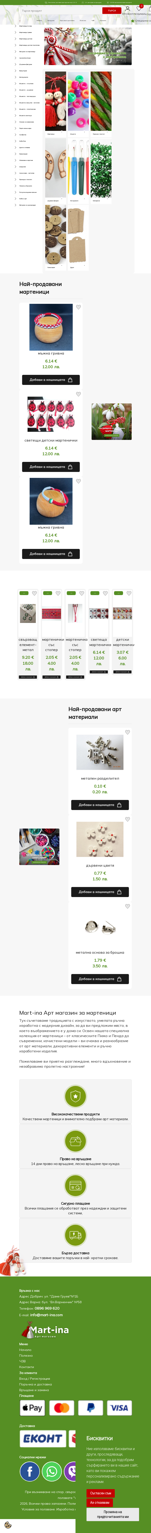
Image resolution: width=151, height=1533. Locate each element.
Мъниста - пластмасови (19, 109)
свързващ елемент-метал (28, 644)
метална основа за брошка (100, 952)
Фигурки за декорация (19, 205)
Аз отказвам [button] (99, 1502)
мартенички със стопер (53, 644)
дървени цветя (100, 865)
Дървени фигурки (19, 64)
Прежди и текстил (19, 179)
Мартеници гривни (19, 32)
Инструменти (19, 77)
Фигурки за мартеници (19, 51)
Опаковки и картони (19, 160)
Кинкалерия (19, 153)
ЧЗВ (93, 20)
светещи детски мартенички (51, 440)
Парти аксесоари (19, 128)
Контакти (103, 20)
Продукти (51, 20)
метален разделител (100, 778)
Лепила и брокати (19, 185)
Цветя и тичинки (19, 147)
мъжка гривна (51, 353)
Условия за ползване (38, 1509)
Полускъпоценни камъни (19, 192)
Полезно (83, 20)
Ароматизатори (19, 58)
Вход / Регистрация (34, 1379)
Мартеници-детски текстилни (19, 45)
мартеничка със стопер (77, 644)
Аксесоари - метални (19, 173)
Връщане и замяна (34, 1390)
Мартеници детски (19, 38)
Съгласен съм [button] (100, 1493)
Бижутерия (19, 70)
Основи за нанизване (19, 121)
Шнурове (19, 166)
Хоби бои (19, 141)
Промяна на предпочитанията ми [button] (113, 1514)
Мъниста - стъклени (19, 83)
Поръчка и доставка (67, 20)
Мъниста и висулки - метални (19, 102)
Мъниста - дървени (19, 89)
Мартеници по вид (19, 26)
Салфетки (19, 134)
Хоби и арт (19, 198)
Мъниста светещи (19, 115)
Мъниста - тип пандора (19, 96)
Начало (39, 20)
